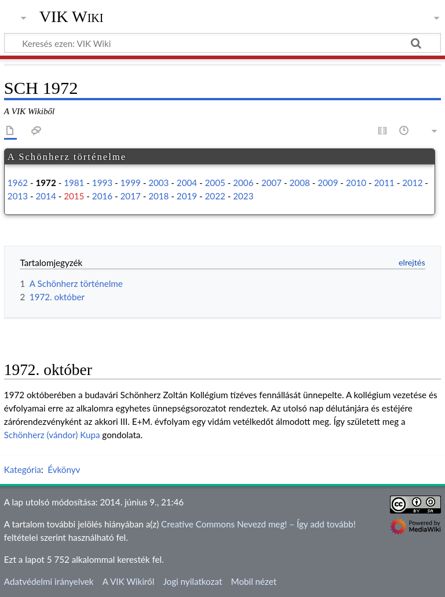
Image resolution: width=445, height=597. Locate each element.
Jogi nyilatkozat (192, 581)
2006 (243, 182)
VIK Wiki (71, 17)
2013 (18, 196)
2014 (46, 196)
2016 (102, 196)
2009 (328, 182)
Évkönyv (64, 469)
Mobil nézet (254, 581)
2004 (187, 182)
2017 (131, 196)
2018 (158, 196)
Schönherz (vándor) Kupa (52, 434)
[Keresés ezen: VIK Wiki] (222, 43)
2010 (356, 182)
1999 (131, 182)
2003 (158, 182)
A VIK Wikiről (128, 581)
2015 (74, 196)
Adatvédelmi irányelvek (49, 581)
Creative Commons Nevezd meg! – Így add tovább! (258, 524)
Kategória (22, 469)
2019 (187, 196)
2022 (215, 196)
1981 (74, 182)
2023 (243, 196)
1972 (46, 182)
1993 (102, 182)
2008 (300, 182)
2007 (271, 182)
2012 (412, 182)
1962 (18, 182)
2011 (384, 182)
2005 (215, 182)
